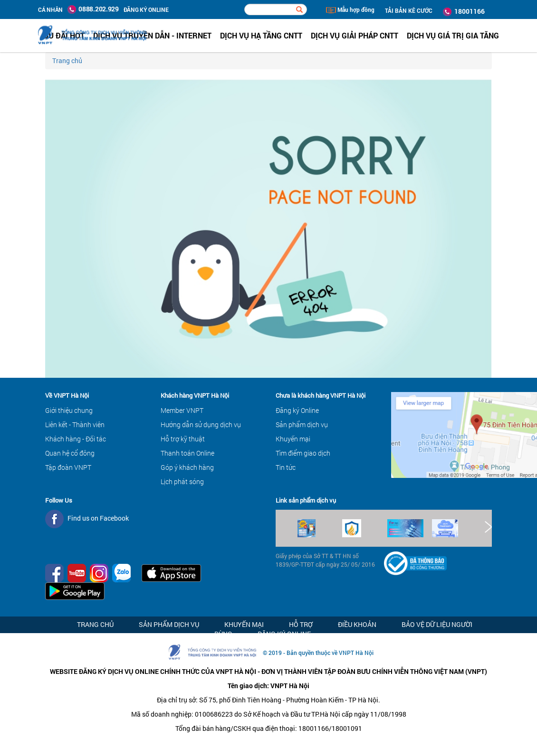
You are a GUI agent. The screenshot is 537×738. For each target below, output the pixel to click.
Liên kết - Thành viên (75, 424)
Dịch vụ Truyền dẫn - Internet (152, 35)
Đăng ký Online (297, 410)
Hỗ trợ (301, 624)
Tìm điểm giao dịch (303, 453)
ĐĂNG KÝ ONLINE (146, 9)
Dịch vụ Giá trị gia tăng (453, 35)
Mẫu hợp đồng (350, 9)
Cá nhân (50, 9)
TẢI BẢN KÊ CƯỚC (408, 10)
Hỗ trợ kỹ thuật (183, 438)
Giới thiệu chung (69, 410)
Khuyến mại (293, 438)
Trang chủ (67, 60)
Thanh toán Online (187, 453)
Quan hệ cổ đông (70, 453)
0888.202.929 (93, 9)
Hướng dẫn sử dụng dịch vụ (201, 424)
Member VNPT (182, 410)
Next (487, 527)
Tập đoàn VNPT (68, 467)
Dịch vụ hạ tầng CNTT (261, 35)
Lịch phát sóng (182, 481)
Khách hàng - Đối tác (75, 438)
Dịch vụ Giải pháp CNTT (354, 35)
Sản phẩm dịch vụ (302, 424)
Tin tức (286, 467)
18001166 (464, 11)
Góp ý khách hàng (187, 467)
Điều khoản (357, 624)
